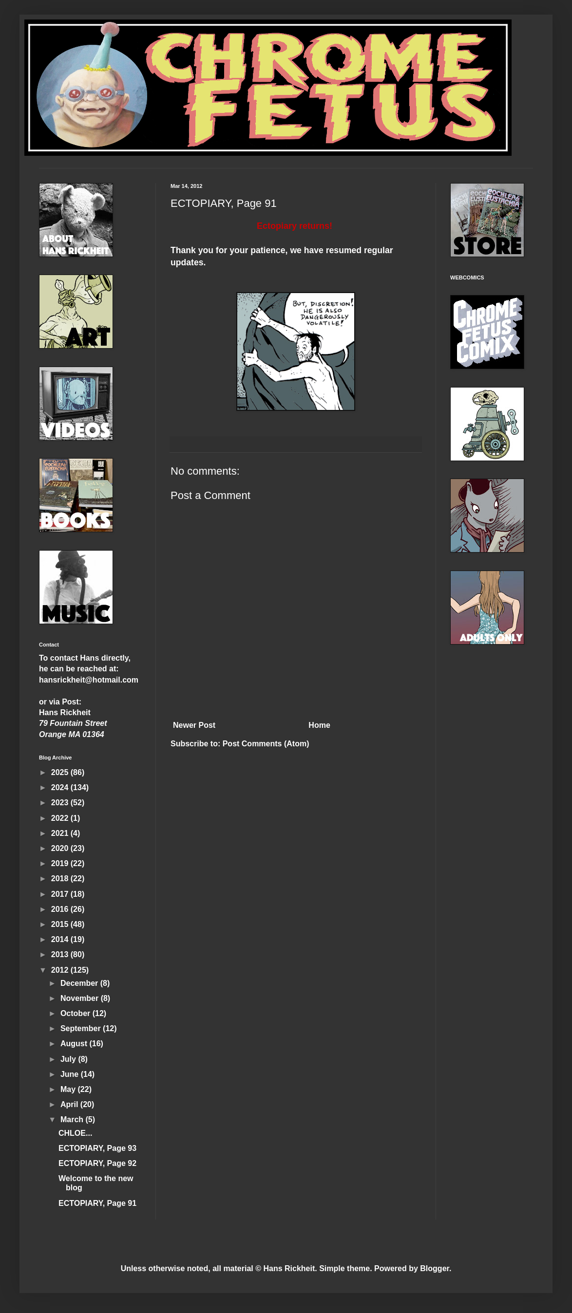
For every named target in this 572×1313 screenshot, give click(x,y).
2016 (61, 909)
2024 (61, 787)
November (80, 998)
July (69, 1059)
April (70, 1104)
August (75, 1043)
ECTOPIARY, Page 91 (97, 1203)
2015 (61, 924)
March (73, 1119)
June (70, 1074)
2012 (61, 970)
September (81, 1028)
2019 (61, 863)
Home (319, 725)
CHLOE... (75, 1133)
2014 (61, 939)
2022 (61, 818)
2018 (61, 878)
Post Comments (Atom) (266, 744)
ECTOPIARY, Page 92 (97, 1163)
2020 (61, 848)
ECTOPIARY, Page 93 (97, 1148)
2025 (61, 772)
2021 (61, 833)
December (80, 983)
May (69, 1089)
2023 (61, 802)
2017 (61, 894)
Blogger (434, 1268)
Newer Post (194, 725)
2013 (61, 954)
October (76, 1013)
